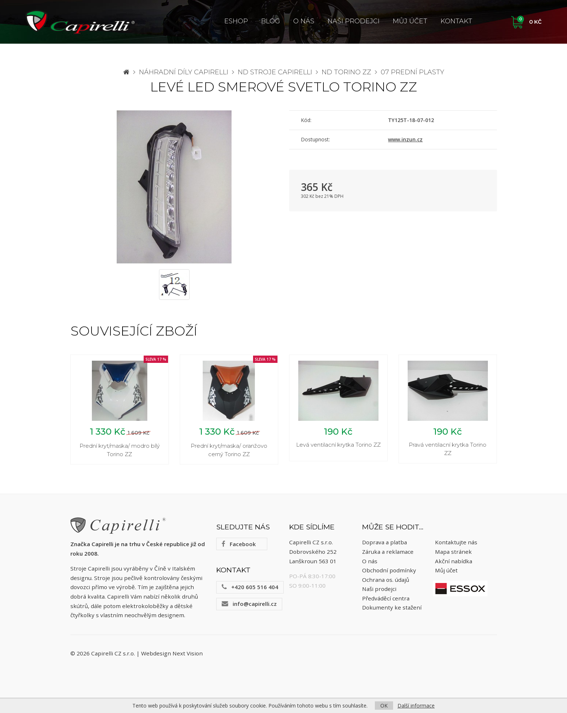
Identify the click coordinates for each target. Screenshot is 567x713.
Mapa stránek (453, 551)
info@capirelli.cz (249, 603)
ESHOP (236, 21)
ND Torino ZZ (346, 72)
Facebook (239, 544)
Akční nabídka (453, 561)
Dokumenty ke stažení (392, 607)
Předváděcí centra (385, 598)
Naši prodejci (353, 21)
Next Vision (187, 653)
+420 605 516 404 (250, 587)
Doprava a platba (384, 542)
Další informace (416, 705)
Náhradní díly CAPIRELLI (183, 72)
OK (384, 705)
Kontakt (456, 21)
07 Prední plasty (412, 72)
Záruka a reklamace (387, 551)
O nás (303, 21)
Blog (270, 21)
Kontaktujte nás (456, 542)
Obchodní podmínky (389, 570)
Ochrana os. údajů (385, 579)
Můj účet (410, 21)
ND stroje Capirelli (275, 72)
